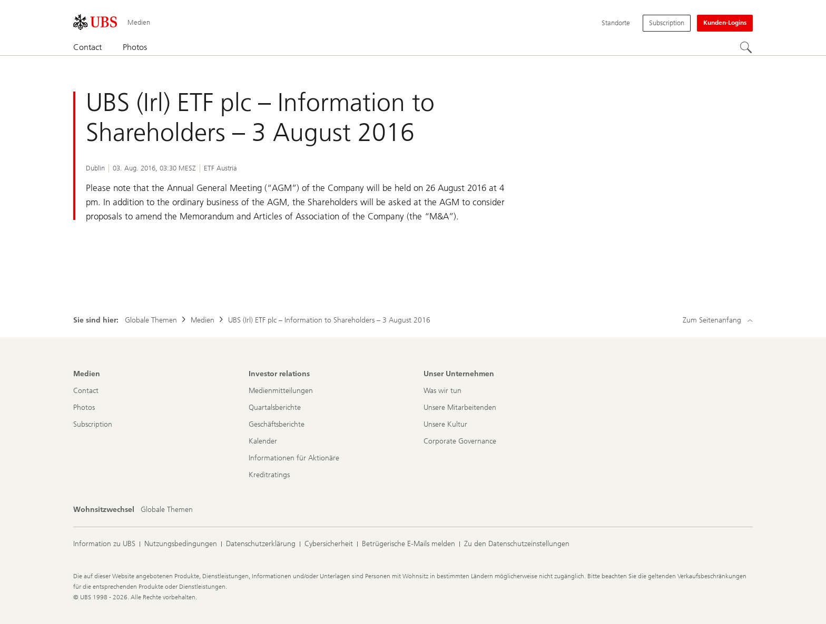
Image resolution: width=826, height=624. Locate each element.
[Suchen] (746, 48)
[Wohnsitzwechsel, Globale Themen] (167, 510)
